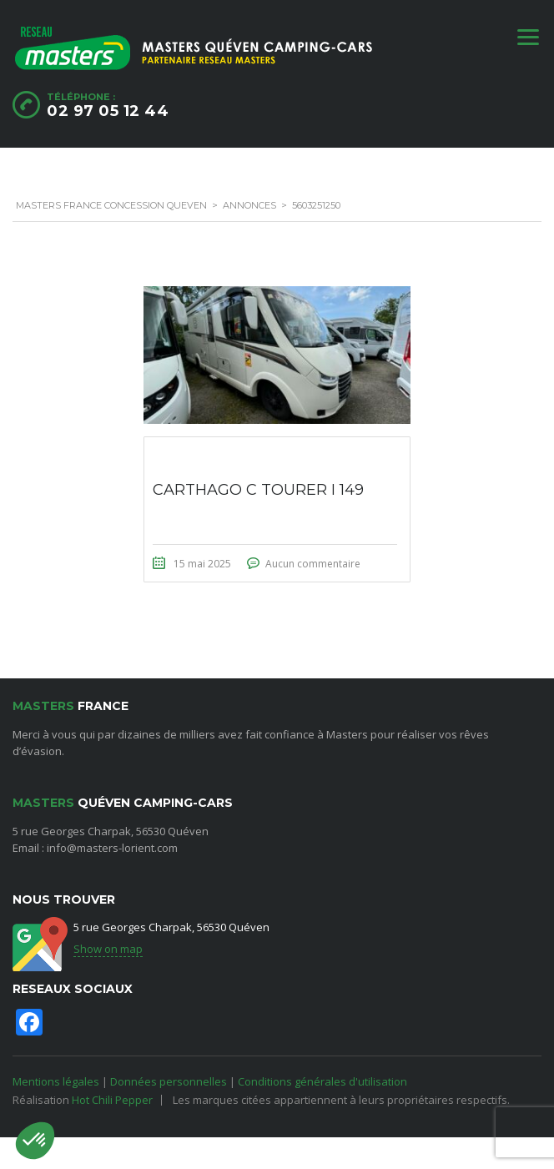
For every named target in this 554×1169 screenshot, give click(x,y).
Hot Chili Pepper (112, 1099)
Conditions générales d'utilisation (322, 1081)
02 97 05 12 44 (108, 111)
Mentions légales (56, 1081)
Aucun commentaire (312, 564)
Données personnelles (168, 1081)
